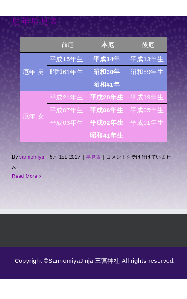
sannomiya (32, 157)
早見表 (93, 157)
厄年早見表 (35, 21)
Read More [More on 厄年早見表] (24, 176)
